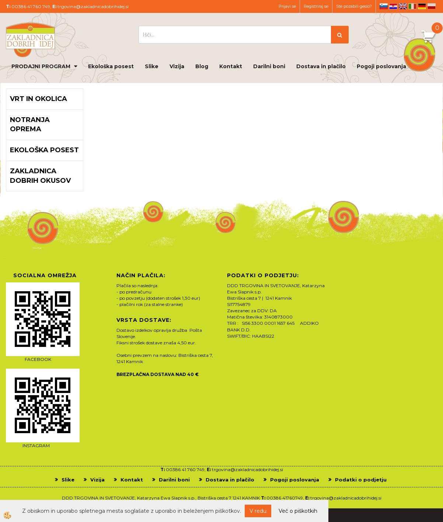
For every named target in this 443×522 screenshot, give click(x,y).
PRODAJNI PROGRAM (40, 66)
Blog (201, 66)
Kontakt (230, 66)
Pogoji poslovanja (381, 66)
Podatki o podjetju (361, 480)
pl (432, 6)
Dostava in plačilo (321, 66)
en (403, 6)
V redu (258, 511)
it (412, 6)
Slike (151, 66)
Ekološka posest (111, 66)
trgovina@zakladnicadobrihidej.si (93, 6)
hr (393, 6)
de (422, 6)
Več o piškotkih (298, 511)
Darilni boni (269, 66)
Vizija (177, 66)
